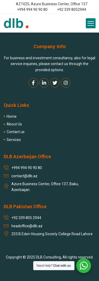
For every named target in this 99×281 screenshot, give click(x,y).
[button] (91, 23)
